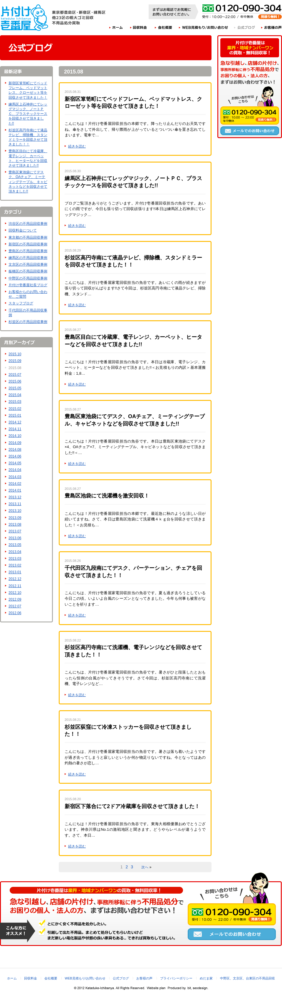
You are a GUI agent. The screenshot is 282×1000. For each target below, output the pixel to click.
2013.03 (15, 559)
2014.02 (15, 484)
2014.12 (15, 422)
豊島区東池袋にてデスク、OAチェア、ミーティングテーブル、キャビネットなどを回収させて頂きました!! (28, 181)
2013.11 (15, 504)
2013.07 (15, 531)
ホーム (116, 27)
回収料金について (23, 230)
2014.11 (15, 429)
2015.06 (15, 381)
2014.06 (15, 456)
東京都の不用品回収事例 (28, 237)
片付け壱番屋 (25, 17)
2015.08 (15, 368)
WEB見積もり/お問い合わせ (203, 27)
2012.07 (15, 606)
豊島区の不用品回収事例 (28, 251)
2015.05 (15, 388)
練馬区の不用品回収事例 (28, 258)
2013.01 (15, 572)
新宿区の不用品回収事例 (28, 244)
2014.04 (15, 470)
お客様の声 (271, 27)
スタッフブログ (21, 303)
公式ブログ (245, 27)
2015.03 (15, 402)
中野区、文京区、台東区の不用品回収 (247, 978)
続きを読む (77, 146)
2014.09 (15, 443)
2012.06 (15, 613)
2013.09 (15, 518)
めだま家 (206, 978)
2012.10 (15, 593)
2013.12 (15, 497)
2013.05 (15, 545)
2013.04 (15, 552)
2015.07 (15, 375)
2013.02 (15, 565)
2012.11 (15, 586)
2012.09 (15, 599)
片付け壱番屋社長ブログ (28, 285)
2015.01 (15, 415)
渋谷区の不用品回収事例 (28, 224)
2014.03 (15, 477)
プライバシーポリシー (176, 978)
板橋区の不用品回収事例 (28, 271)
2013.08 (15, 524)
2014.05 (15, 463)
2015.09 (15, 361)
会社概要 (163, 27)
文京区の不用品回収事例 (28, 264)
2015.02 (15, 409)
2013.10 (15, 511)
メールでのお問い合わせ (249, 130)
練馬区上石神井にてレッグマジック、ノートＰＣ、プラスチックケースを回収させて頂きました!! (28, 113)
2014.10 (15, 436)
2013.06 (15, 538)
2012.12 (15, 579)
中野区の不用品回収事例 (28, 278)
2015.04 (15, 395)
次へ (144, 867)
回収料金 (138, 27)
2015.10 (15, 354)
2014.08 (15, 450)
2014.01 (15, 490)
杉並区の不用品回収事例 (28, 322)
